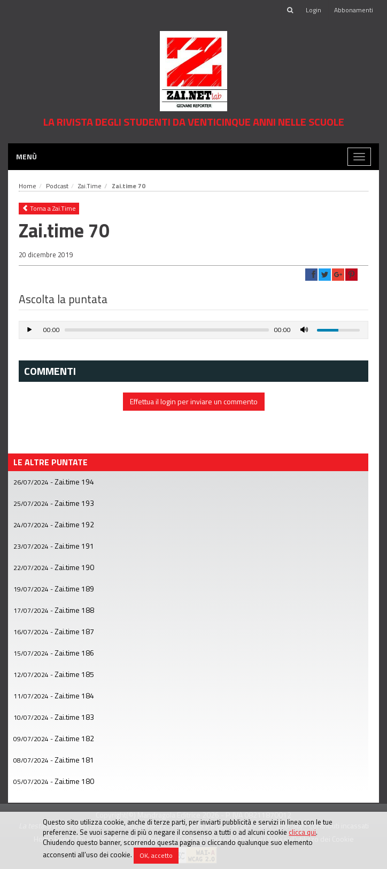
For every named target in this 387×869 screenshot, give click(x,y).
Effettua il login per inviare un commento (194, 401)
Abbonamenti (353, 10)
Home (27, 186)
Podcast (57, 186)
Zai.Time (90, 186)
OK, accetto (156, 855)
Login (313, 10)
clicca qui (302, 832)
